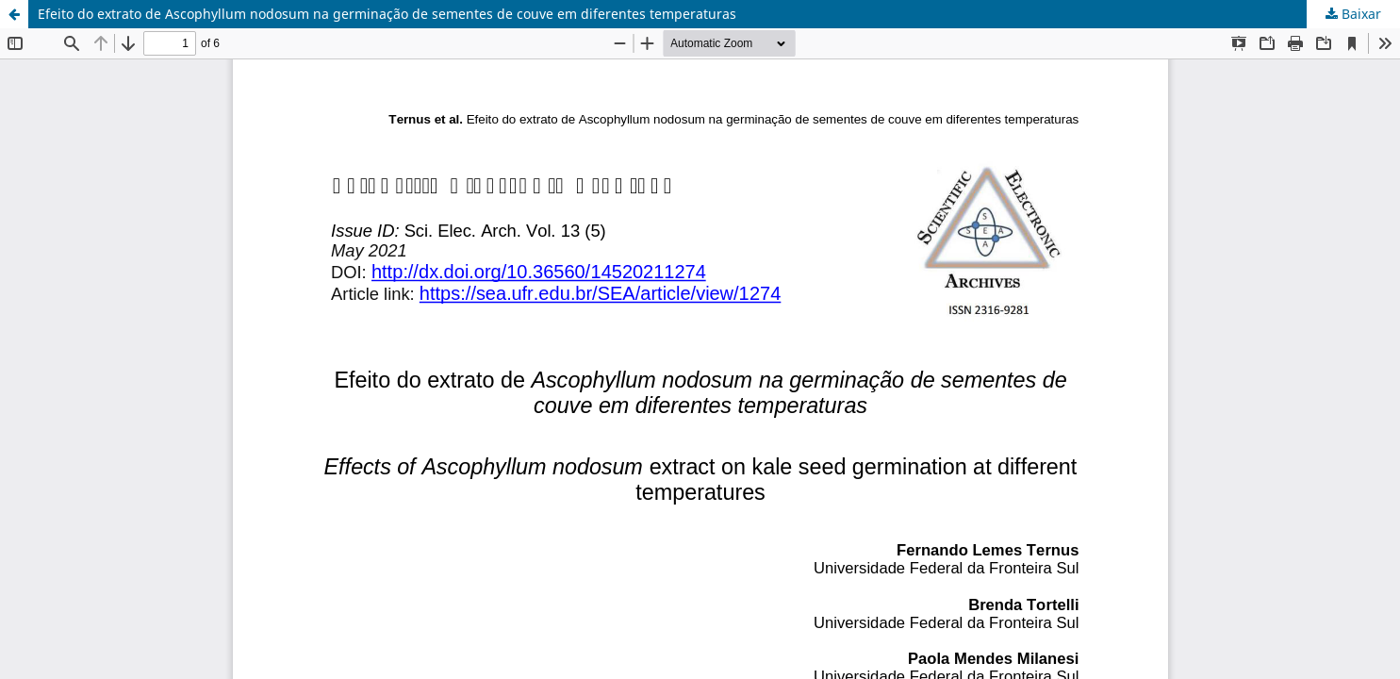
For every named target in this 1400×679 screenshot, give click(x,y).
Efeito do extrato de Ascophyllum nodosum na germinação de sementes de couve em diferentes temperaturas (387, 14)
